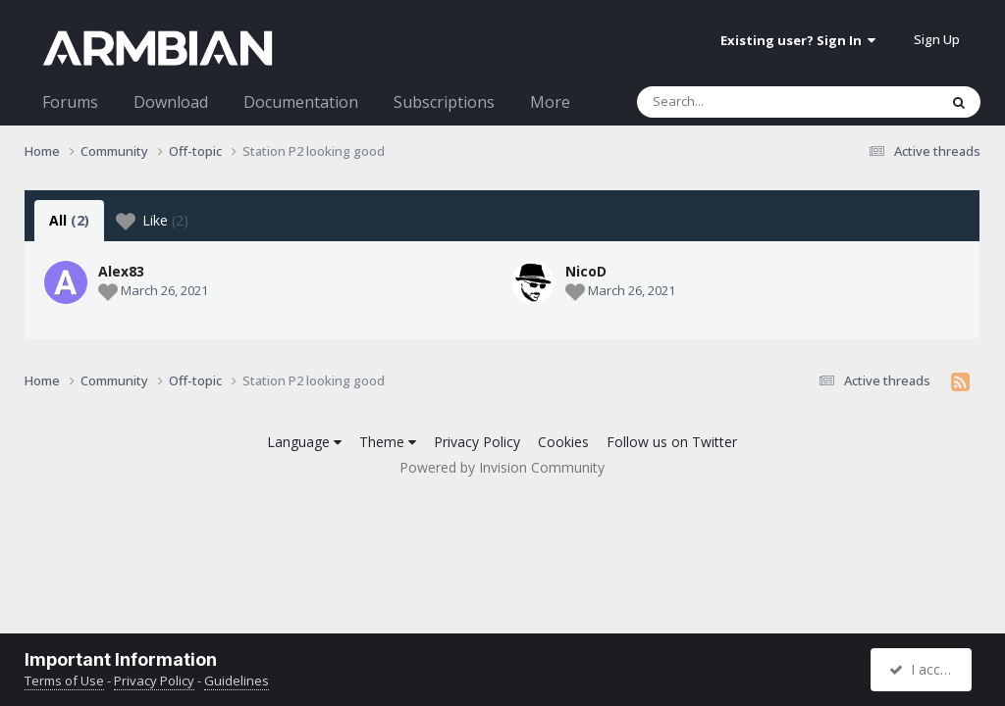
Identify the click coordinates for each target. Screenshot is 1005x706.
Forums (70, 102)
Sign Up (937, 39)
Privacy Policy (477, 441)
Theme (387, 441)
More (550, 102)
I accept (924, 669)
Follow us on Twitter (672, 441)
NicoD (416, 271)
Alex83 (121, 271)
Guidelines (236, 680)
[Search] (736, 102)
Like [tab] (152, 220)
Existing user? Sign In (797, 40)
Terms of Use (64, 680)
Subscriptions (444, 102)
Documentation (300, 102)
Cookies (563, 441)
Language (304, 441)
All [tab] (69, 220)
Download (170, 102)
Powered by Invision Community (502, 467)
